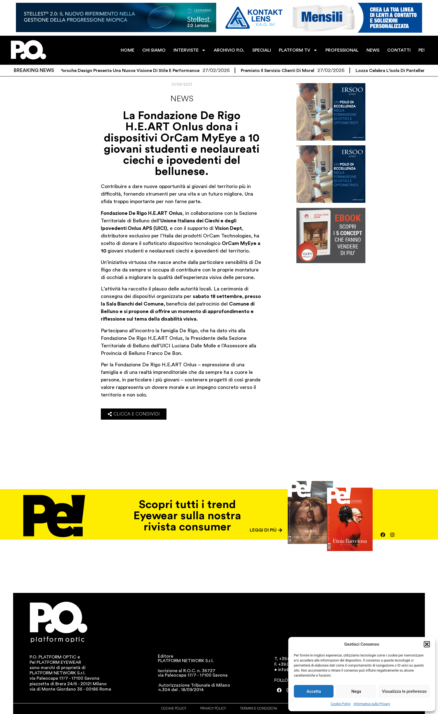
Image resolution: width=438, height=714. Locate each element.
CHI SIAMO (154, 50)
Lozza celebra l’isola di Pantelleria (401, 70)
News (181, 98)
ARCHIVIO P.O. (229, 50)
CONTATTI (399, 50)
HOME (127, 50)
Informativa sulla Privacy (371, 704)
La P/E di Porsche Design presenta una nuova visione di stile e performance (129, 70)
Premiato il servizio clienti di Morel (287, 70)
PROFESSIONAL (342, 50)
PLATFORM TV (298, 50)
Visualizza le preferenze (404, 691)
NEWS (372, 50)
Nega (356, 691)
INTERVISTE (189, 50)
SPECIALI (261, 50)
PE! (421, 50)
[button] (427, 644)
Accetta (313, 691)
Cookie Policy (341, 704)
